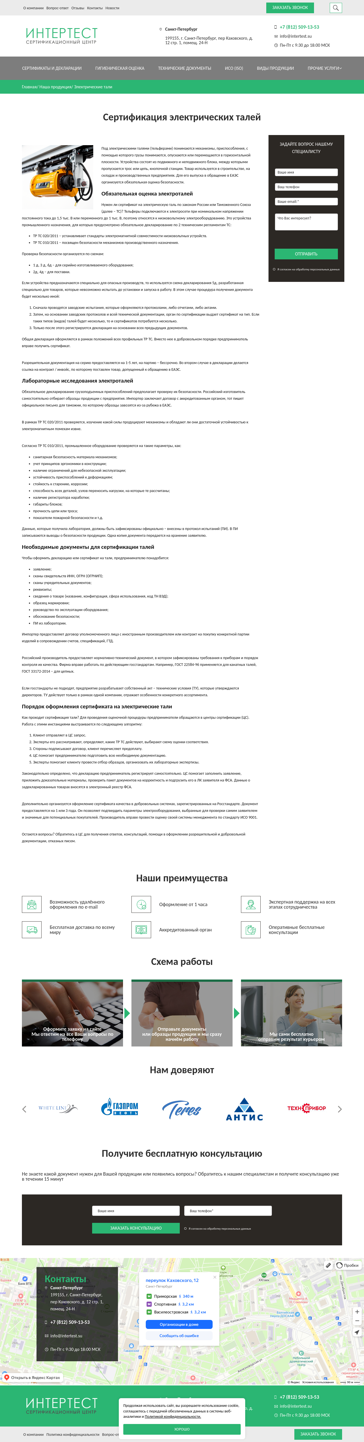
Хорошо (182, 1429)
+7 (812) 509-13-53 (299, 27)
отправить (306, 254)
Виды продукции (275, 68)
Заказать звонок (290, 7)
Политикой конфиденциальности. (173, 1416)
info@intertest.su (296, 36)
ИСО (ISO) (234, 68)
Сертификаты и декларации (52, 68)
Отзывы (77, 8)
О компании (33, 8)
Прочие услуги (325, 68)
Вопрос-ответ (57, 8)
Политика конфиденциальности (72, 1434)
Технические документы (184, 68)
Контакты (95, 8)
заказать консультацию (136, 1228)
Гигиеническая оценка (119, 68)
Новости (112, 8)
